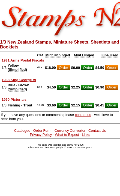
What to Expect (67, 135)
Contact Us (97, 130)
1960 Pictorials (14, 99)
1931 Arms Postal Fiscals (23, 60)
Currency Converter (70, 130)
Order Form (42, 130)
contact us (83, 115)
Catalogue (22, 130)
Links (86, 135)
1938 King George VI (19, 80)
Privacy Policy (41, 135)
